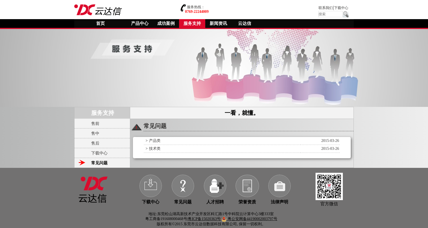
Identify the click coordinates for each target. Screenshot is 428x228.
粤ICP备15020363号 (204, 219)
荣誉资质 (247, 202)
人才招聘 (215, 202)
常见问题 (183, 202)
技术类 (154, 149)
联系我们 (326, 8)
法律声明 (279, 202)
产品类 (154, 141)
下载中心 (341, 8)
